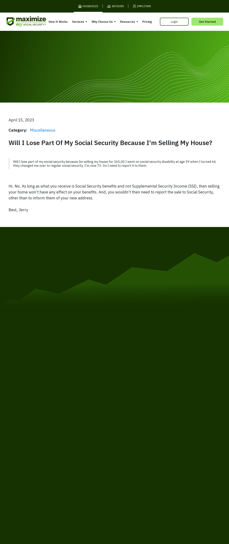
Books (169, 421)
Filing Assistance (80, 431)
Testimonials (126, 433)
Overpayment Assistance (87, 438)
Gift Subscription (32, 442)
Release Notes (30, 428)
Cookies (70, 461)
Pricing (147, 21)
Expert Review (79, 424)
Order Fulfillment (133, 461)
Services (78, 21)
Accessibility (106, 461)
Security (87, 461)
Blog (168, 441)
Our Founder (126, 426)
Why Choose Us (102, 21)
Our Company (30, 435)
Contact (187, 461)
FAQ (168, 448)
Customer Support (163, 461)
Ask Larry (172, 435)
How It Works (58, 21)
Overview (75, 417)
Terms (40, 461)
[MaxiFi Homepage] (19, 21)
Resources (127, 21)
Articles (170, 428)
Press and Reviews (130, 440)
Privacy (55, 461)
